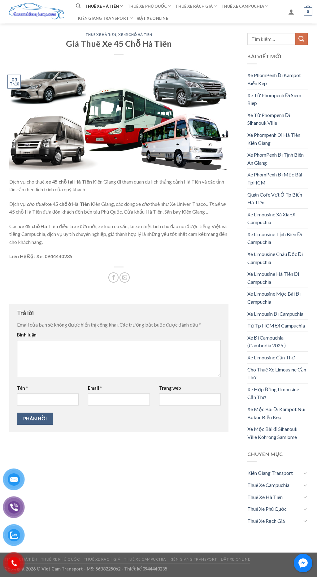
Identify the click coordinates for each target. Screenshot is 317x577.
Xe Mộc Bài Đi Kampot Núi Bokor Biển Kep (276, 413)
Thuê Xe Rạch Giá (196, 6)
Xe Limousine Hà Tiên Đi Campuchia (273, 278)
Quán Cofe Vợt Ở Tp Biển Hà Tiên (274, 199)
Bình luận (27, 334)
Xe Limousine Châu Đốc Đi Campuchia (275, 258)
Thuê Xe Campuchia (244, 6)
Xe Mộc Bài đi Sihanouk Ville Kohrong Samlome (272, 433)
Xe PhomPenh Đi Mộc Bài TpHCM (274, 178)
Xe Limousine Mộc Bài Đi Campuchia (274, 298)
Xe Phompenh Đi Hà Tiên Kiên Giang (273, 139)
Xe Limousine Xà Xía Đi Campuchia (271, 218)
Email (95, 388)
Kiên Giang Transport (105, 18)
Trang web (170, 388)
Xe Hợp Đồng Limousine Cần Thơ (273, 393)
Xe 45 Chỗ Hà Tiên (135, 35)
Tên (22, 388)
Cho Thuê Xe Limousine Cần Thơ (276, 373)
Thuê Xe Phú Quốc (149, 6)
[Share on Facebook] (113, 277)
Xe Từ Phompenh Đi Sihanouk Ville (268, 119)
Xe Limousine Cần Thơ (271, 357)
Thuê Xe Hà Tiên (104, 6)
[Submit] (301, 39)
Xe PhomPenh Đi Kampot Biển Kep (274, 79)
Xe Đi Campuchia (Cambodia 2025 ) (266, 342)
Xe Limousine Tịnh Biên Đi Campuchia (274, 238)
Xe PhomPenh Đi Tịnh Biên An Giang (275, 159)
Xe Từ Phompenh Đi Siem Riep (274, 99)
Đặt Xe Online (152, 18)
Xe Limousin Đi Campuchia (275, 314)
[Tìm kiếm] (78, 6)
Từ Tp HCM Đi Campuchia (276, 325)
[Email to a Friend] (124, 277)
